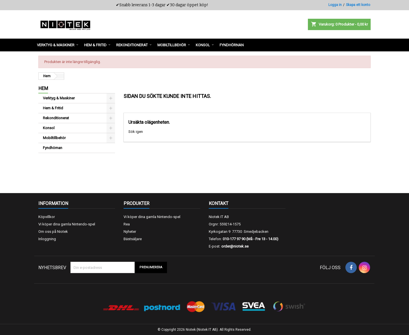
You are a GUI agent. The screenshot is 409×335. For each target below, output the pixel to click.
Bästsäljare (133, 239)
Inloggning (47, 239)
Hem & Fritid (53, 108)
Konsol (49, 128)
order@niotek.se (235, 246)
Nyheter (130, 231)
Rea (127, 224)
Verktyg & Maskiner (59, 98)
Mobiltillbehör (54, 138)
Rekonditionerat (56, 118)
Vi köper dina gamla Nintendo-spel (66, 224)
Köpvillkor (46, 217)
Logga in (335, 5)
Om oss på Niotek (53, 231)
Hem (43, 88)
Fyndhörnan (52, 148)
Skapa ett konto (358, 5)
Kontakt (218, 203)
